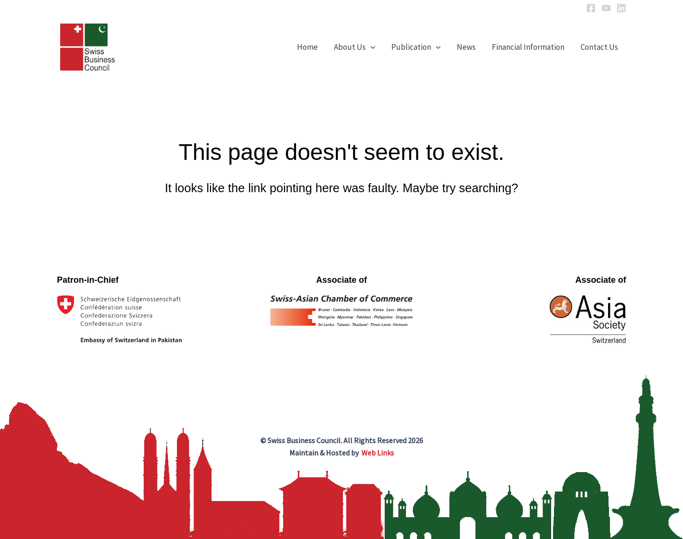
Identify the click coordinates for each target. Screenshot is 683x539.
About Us (354, 47)
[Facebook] (591, 8)
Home (307, 47)
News (466, 47)
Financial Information (528, 47)
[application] (370, 47)
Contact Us (599, 47)
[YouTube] (606, 8)
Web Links (377, 452)
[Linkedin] (621, 8)
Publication (416, 47)
